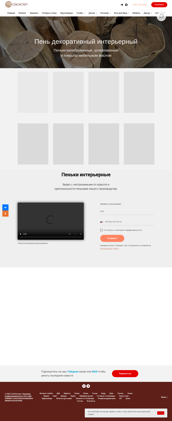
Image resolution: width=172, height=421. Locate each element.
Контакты (91, 401)
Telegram (73, 371)
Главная (11, 13)
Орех (111, 393)
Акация (63, 396)
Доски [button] (92, 13)
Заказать (34, 13)
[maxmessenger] (126, 4)
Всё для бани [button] (121, 13)
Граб (55, 396)
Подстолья (123, 396)
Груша (72, 396)
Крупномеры (66, 13)
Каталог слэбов (46, 393)
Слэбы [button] (80, 13)
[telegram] (121, 4)
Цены (128, 398)
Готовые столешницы (106, 396)
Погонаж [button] (104, 13)
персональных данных (109, 248)
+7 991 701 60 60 (139, 5)
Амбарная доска (86, 396)
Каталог (22, 13)
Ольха (129, 393)
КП (120, 398)
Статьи (80, 401)
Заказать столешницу (85, 398)
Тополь (120, 393)
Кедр (103, 393)
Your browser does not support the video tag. (51, 221)
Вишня (46, 396)
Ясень (85, 393)
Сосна (94, 393)
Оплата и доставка (64, 398)
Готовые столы (49, 13)
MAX (95, 371)
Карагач (67, 393)
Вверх (164, 397)
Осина (76, 393)
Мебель (136, 13)
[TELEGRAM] (88, 386)
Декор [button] (147, 13)
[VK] (84, 386)
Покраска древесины (106, 398)
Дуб (58, 393)
